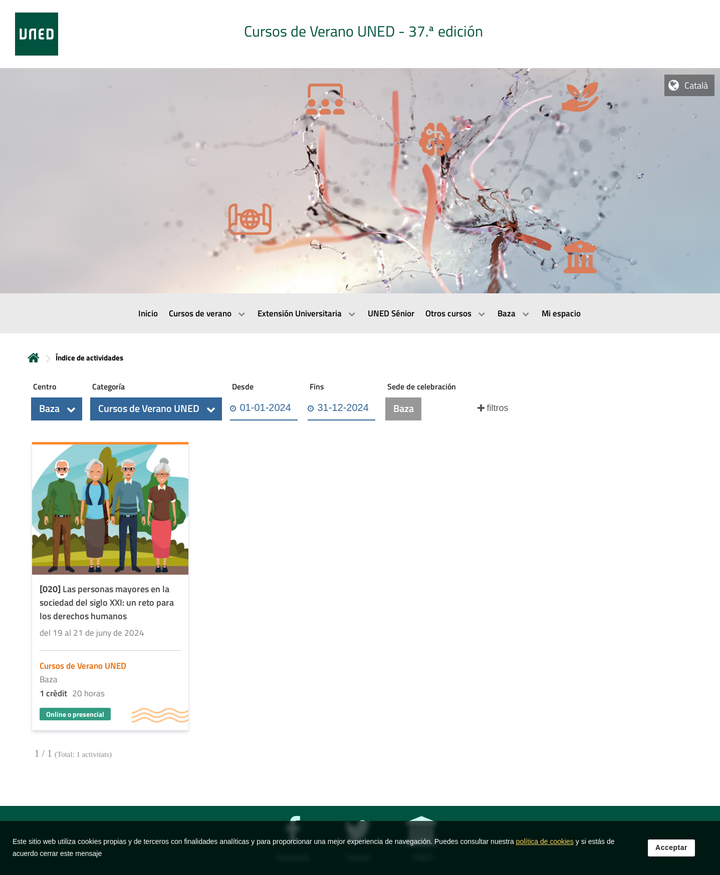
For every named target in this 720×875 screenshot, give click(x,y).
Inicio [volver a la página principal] (34, 357)
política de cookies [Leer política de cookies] (545, 848)
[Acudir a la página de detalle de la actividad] (110, 587)
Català (696, 85)
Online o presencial (75, 714)
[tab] (360, 34)
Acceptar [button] (671, 854)
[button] (57, 409)
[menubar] (360, 313)
